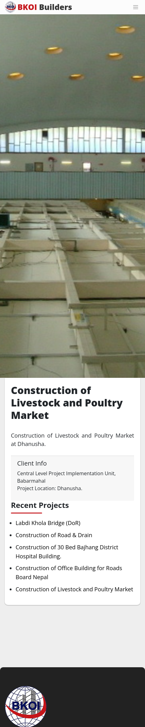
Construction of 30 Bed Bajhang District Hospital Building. (67, 551)
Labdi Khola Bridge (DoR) (48, 523)
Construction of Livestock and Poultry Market (74, 589)
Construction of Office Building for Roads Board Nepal (69, 572)
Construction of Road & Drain (54, 535)
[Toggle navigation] (135, 7)
